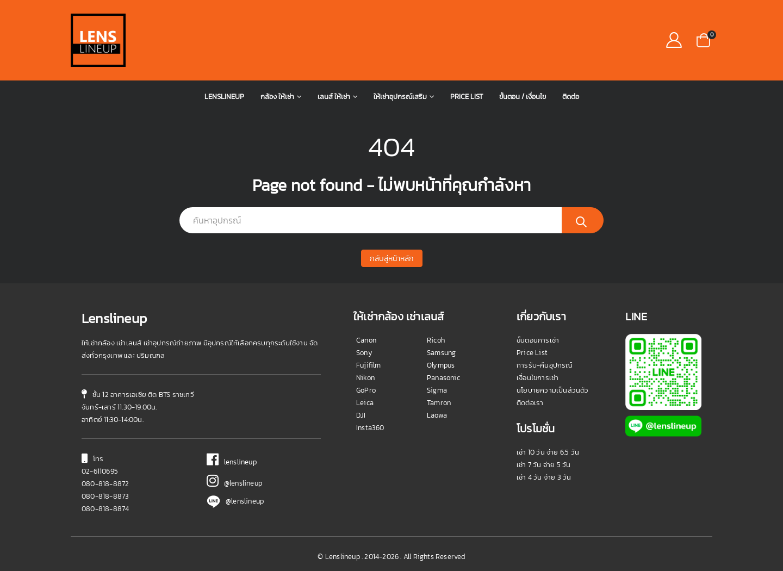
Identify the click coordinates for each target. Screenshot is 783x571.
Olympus (441, 365)
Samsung (441, 352)
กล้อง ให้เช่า (277, 96)
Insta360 (370, 428)
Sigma (437, 390)
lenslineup (232, 462)
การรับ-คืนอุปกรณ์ (545, 365)
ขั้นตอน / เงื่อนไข (522, 96)
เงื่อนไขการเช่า (537, 378)
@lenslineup (234, 483)
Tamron (439, 403)
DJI (361, 415)
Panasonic (443, 378)
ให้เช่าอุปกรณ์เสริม (400, 96)
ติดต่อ (570, 96)
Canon (366, 340)
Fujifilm (368, 365)
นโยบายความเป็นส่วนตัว (553, 390)
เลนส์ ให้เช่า (334, 96)
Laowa (437, 415)
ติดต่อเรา (530, 403)
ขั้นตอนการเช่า (538, 340)
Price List (466, 96)
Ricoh (436, 340)
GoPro (366, 390)
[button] (703, 39)
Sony (364, 352)
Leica (365, 403)
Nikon (365, 378)
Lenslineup (224, 96)
